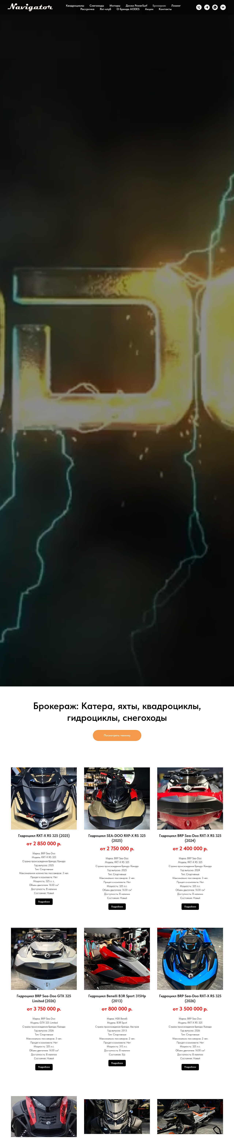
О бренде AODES (128, 9)
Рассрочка (87, 9)
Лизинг (176, 5)
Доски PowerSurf (136, 5)
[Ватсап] (215, 7)
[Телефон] (199, 7)
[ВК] (223, 7)
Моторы (115, 5)
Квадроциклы (75, 5)
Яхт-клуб (105, 9)
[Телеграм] (207, 7)
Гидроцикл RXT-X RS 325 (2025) (44, 835)
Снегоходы (97, 5)
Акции (149, 9)
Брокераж (159, 5)
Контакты (165, 9)
